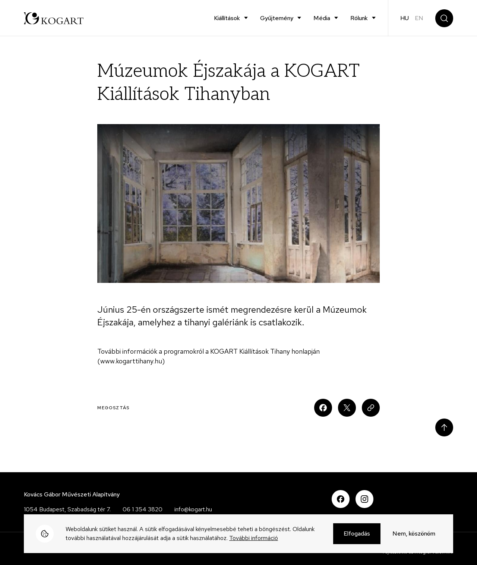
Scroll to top (444, 427)
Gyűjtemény (276, 18)
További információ (253, 539)
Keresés (444, 18)
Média (321, 18)
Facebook (341, 499)
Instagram (364, 499)
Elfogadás (357, 534)
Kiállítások (227, 18)
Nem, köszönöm (413, 534)
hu (404, 18)
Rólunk (359, 18)
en (419, 18)
